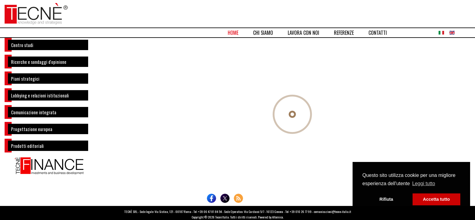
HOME (233, 32)
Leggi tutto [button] (423, 183)
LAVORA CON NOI (303, 32)
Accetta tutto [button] (436, 199)
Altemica (277, 217)
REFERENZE (344, 32)
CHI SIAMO (263, 32)
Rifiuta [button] (386, 199)
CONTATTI (377, 32)
